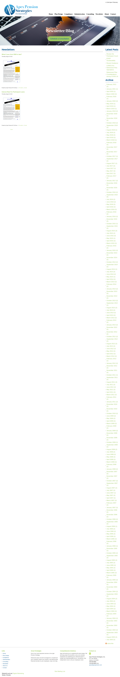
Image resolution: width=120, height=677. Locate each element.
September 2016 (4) (112, 196)
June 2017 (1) (111, 168)
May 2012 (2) (111, 351)
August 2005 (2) (112, 560)
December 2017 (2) (112, 148)
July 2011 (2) (111, 384)
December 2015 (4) (112, 220)
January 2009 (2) (112, 430)
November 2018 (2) (112, 119)
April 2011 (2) (111, 392)
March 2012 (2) (112, 356)
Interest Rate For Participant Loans (13, 92)
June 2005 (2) (111, 565)
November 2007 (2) (112, 477)
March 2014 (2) (112, 282)
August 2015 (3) (112, 231)
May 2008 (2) (111, 457)
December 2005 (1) (112, 549)
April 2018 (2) (111, 137)
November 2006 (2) (112, 515)
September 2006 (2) (112, 523)
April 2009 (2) (111, 421)
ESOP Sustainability (111, 59)
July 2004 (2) (111, 601)
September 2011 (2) (112, 378)
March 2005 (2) (112, 573)
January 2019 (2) (112, 111)
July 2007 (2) (111, 490)
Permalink (21, 87)
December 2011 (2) (112, 367)
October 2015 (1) (112, 223)
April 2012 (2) (111, 354)
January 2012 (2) (112, 363)
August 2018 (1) (112, 130)
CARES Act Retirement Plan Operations (112, 68)
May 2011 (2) (111, 389)
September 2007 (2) (112, 484)
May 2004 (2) (111, 606)
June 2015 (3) (111, 236)
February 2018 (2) (111, 143)
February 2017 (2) (111, 177)
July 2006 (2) (111, 529)
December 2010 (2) (112, 405)
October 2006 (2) (112, 519)
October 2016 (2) (112, 192)
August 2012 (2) (112, 343)
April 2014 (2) (111, 279)
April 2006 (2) (111, 536)
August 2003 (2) (112, 637)
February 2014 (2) (111, 285)
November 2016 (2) (112, 189)
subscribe (110, 643)
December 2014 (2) (112, 254)
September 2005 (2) (112, 557)
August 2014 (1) (112, 269)
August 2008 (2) (112, 449)
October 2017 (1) (112, 156)
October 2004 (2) (112, 591)
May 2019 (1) (111, 103)
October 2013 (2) (112, 300)
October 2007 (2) (112, 481)
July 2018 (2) (111, 132)
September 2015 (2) (112, 227)
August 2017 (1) (112, 163)
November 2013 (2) (112, 297)
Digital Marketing (18, 673)
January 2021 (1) (112, 89)
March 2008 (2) (112, 462)
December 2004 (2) (112, 583)
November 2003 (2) (112, 626)
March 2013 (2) (112, 318)
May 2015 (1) (111, 238)
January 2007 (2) (112, 507)
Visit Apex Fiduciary (112, 2)
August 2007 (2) (112, 488)
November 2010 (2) (112, 410)
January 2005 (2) (112, 580)
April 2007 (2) (111, 498)
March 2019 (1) (112, 108)
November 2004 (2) (112, 588)
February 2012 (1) (111, 360)
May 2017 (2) (111, 171)
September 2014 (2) (112, 265)
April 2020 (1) (111, 91)
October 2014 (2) (112, 262)
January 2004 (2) (112, 618)
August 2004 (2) (112, 598)
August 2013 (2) (112, 307)
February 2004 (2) (111, 615)
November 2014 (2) (112, 258)
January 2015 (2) (112, 250)
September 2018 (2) (112, 126)
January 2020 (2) (112, 101)
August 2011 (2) (112, 382)
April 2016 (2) (111, 207)
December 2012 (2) (112, 328)
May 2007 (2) (111, 495)
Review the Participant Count (112, 55)
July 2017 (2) (111, 166)
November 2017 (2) (112, 153)
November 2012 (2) (112, 333)
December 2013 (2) (112, 292)
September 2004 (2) (112, 595)
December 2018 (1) (112, 115)
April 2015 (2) (111, 241)
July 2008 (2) (111, 452)
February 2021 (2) (111, 85)
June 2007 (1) (111, 493)
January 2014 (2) (112, 289)
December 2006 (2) (112, 511)
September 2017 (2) (112, 160)
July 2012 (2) (111, 346)
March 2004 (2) (112, 611)
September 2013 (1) (112, 304)
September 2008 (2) (112, 446)
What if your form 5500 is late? (12, 54)
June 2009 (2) (111, 416)
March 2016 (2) (112, 209)
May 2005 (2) (111, 568)
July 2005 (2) (111, 562)
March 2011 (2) (112, 394)
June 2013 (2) (111, 312)
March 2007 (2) (112, 500)
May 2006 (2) (111, 534)
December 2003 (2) (112, 622)
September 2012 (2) (112, 340)
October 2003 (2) (112, 630)
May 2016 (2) (111, 204)
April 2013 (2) (111, 315)
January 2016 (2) (112, 216)
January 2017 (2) (112, 180)
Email (25, 87)
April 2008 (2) (111, 459)
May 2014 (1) (111, 277)
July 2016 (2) (111, 199)
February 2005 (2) (111, 576)
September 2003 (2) (112, 633)
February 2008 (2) (111, 465)
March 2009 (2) (112, 423)
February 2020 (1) (111, 97)
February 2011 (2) (111, 398)
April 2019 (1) (111, 106)
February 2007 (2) (111, 504)
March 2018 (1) (112, 140)
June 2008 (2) (111, 454)
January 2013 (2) (112, 325)
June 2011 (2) (111, 387)
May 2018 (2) (111, 135)
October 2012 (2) (112, 336)
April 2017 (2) (111, 173)
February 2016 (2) (111, 213)
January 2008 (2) (112, 469)
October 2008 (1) (112, 442)
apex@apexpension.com (95, 665)
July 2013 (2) (111, 310)
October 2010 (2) (112, 413)
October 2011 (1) (112, 375)
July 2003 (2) (111, 639)
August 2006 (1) (112, 526)
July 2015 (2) (111, 233)
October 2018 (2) (112, 123)
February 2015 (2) (111, 247)
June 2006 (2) (111, 531)
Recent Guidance (112, 63)
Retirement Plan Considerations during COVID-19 (112, 74)
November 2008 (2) (112, 439)
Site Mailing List (60, 671)
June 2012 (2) (111, 348)
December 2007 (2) (112, 472)
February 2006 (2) (111, 542)
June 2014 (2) (111, 274)
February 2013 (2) (111, 321)
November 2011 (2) (112, 371)
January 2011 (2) (112, 402)
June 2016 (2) (111, 202)
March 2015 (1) (112, 243)
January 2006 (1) (112, 546)
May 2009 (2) (111, 418)
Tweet (11, 129)
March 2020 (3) (112, 94)
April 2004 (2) (111, 609)
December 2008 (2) (112, 434)
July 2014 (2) (111, 272)
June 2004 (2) (111, 604)
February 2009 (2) (111, 427)
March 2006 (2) (112, 539)
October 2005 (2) (112, 553)
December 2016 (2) (112, 184)
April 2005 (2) (111, 570)
